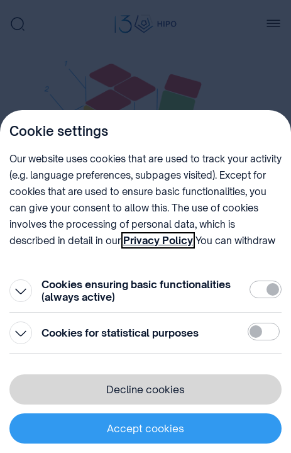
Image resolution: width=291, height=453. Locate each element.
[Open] (20, 290)
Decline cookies (145, 389)
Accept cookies (145, 428)
